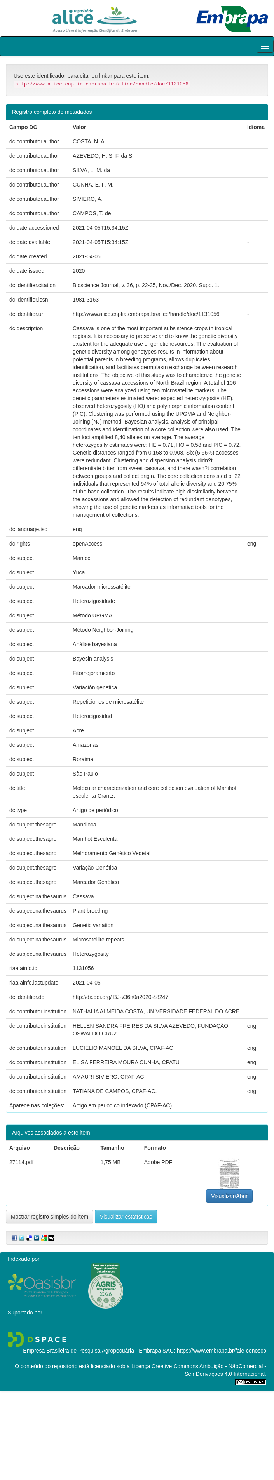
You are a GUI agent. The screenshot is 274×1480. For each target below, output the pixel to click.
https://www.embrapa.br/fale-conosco (221, 1351)
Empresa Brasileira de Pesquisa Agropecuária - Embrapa (92, 1351)
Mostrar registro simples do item (49, 1216)
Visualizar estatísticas (126, 1216)
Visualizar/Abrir (229, 1196)
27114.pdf (21, 1162)
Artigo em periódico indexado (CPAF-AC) (122, 1105)
